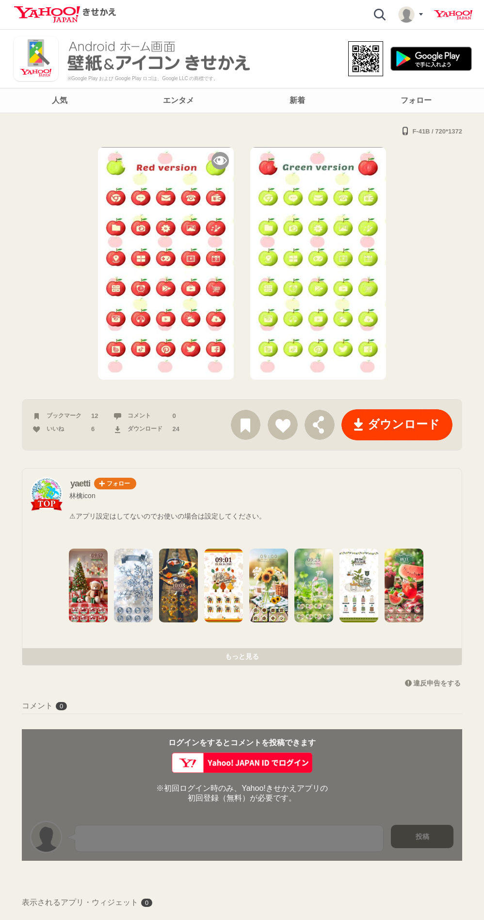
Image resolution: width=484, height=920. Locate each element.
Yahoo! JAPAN (453, 15)
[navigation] (242, 100)
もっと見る (242, 656)
